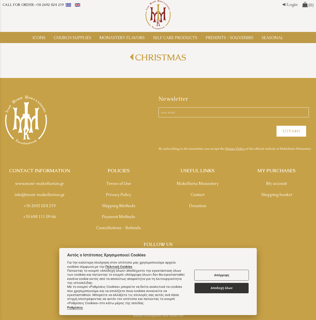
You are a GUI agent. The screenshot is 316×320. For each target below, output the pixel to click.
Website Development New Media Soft (158, 316)
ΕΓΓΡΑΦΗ (291, 131)
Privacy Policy (235, 149)
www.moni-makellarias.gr (39, 183)
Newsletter (173, 98)
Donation (197, 205)
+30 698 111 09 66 (39, 216)
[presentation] (196, 132)
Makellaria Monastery (197, 183)
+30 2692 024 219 (40, 205)
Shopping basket (276, 194)
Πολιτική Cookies (118, 267)
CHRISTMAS (160, 57)
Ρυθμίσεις (75, 307)
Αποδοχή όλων (222, 288)
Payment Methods (118, 216)
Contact (197, 194)
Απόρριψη (221, 275)
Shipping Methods (118, 205)
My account (276, 183)
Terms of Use (118, 183)
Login (290, 4)
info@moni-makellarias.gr (40, 194)
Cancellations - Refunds (118, 227)
